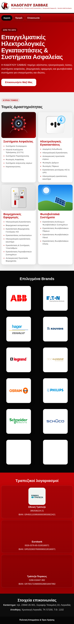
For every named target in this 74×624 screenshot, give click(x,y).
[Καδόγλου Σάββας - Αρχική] (37, 6)
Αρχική (6, 18)
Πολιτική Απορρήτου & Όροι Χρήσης (37, 620)
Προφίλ (18, 18)
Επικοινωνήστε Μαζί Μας (18, 82)
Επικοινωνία (34, 18)
